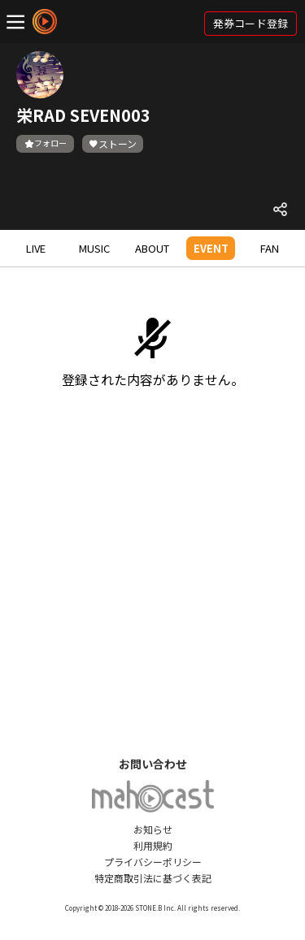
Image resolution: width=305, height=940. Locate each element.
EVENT (211, 248)
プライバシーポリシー (153, 862)
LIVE (36, 248)
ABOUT (152, 248)
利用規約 (152, 845)
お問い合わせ (153, 764)
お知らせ (152, 829)
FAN (269, 248)
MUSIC (94, 248)
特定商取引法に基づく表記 (152, 878)
